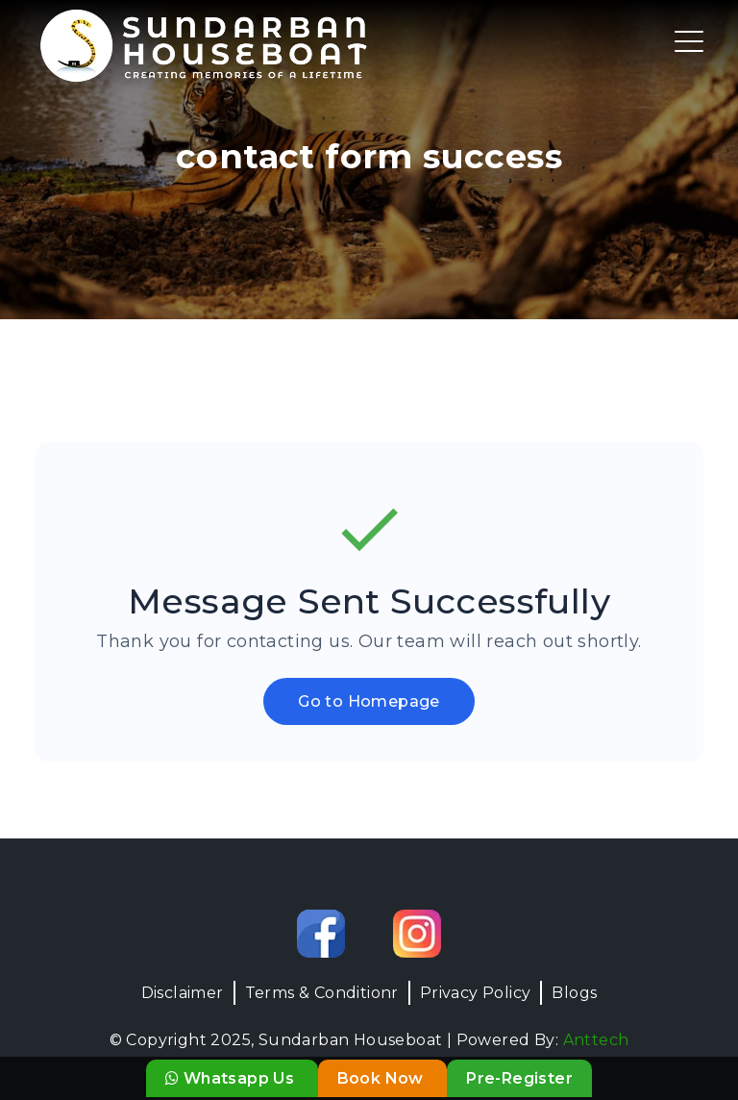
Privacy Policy (475, 993)
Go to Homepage (369, 701)
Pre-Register (519, 1078)
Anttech (596, 1040)
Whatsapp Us (232, 1078)
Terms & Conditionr (322, 993)
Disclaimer (182, 993)
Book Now (383, 1078)
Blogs (574, 993)
